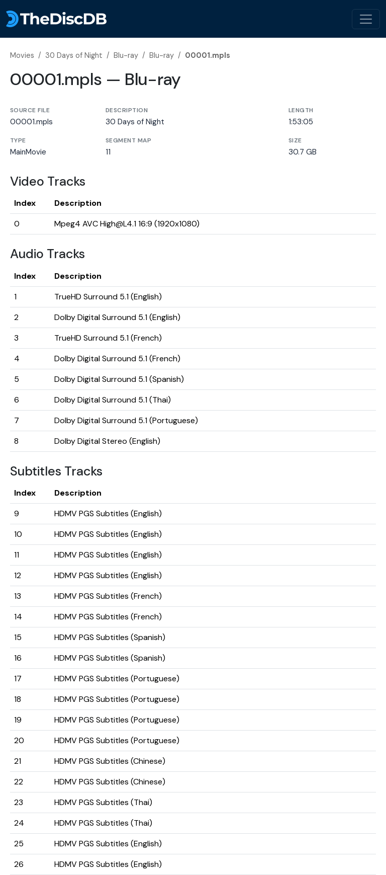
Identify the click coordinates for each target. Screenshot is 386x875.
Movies (22, 55)
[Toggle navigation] (366, 19)
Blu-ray (126, 55)
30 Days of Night (74, 55)
